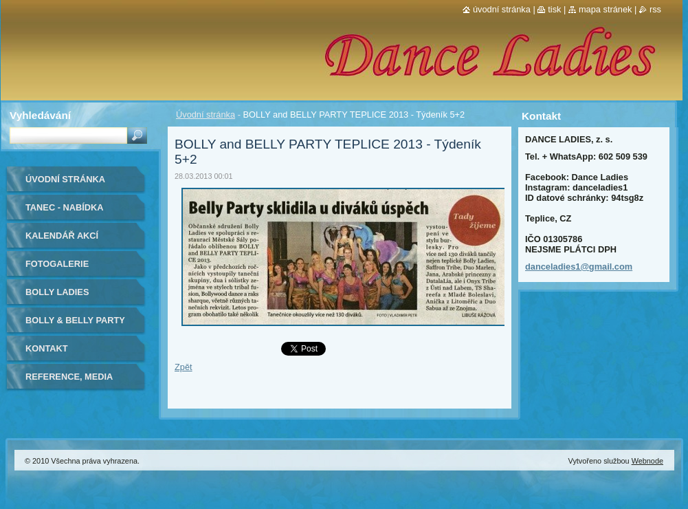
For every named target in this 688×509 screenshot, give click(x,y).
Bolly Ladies (57, 292)
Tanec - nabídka (64, 207)
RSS (655, 9)
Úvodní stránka (205, 114)
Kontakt (46, 348)
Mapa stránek (605, 9)
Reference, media (69, 376)
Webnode (647, 461)
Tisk (554, 9)
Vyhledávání (40, 115)
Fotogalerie (57, 264)
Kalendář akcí (61, 235)
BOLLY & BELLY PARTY (75, 320)
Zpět (183, 367)
